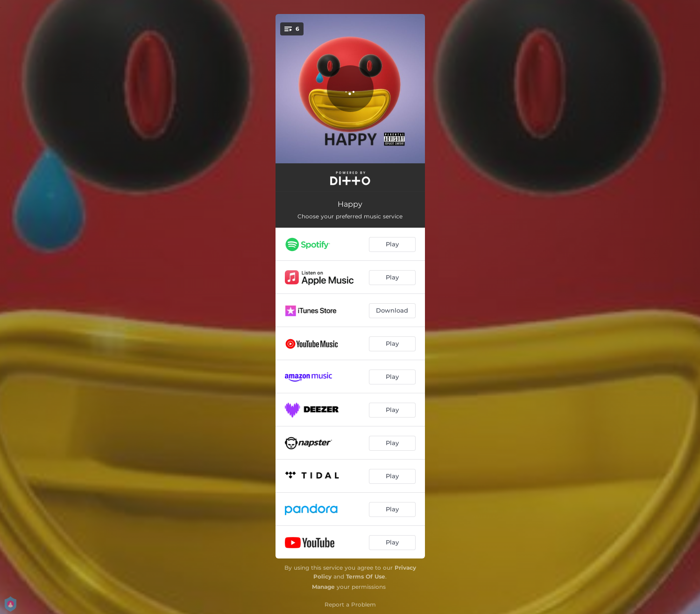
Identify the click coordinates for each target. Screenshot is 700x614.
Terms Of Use (365, 576)
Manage (323, 586)
